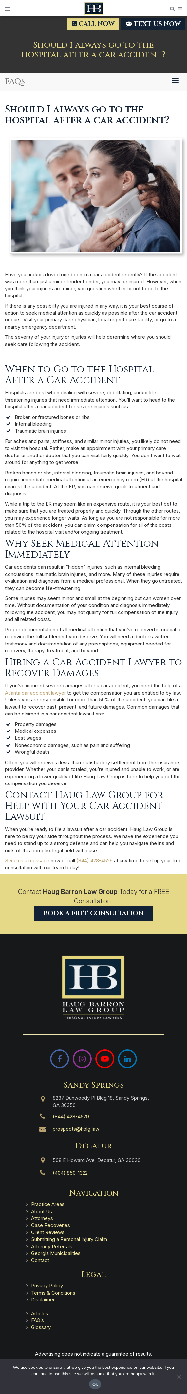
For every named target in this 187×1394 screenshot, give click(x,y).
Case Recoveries (50, 1225)
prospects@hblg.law (76, 1129)
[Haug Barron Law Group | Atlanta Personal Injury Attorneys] (93, 988)
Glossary (41, 1327)
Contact (40, 1260)
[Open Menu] (7, 9)
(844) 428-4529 (94, 860)
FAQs (15, 81)
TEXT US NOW (153, 24)
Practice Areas (48, 1204)
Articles (39, 1313)
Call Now (93, 24)
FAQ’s (37, 1320)
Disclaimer (43, 1300)
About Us (41, 1211)
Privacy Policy (47, 1285)
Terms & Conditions (53, 1293)
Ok (95, 1384)
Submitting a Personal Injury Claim (69, 1239)
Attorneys (42, 1218)
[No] (179, 1376)
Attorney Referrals (51, 1246)
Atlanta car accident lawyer (35, 693)
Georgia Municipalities (56, 1253)
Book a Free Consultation (93, 913)
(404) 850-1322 (70, 1173)
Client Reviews (48, 1232)
